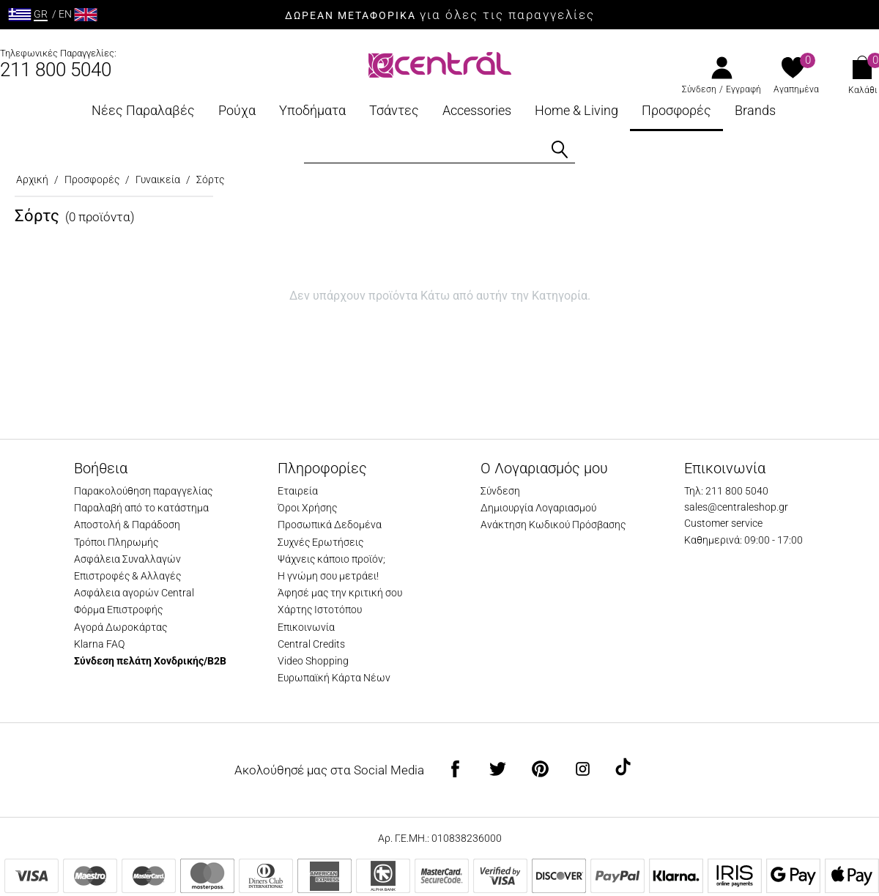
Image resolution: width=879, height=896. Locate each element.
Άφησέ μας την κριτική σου (340, 593)
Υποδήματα (312, 110)
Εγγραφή (743, 89)
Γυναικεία (158, 179)
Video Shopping (313, 661)
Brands (755, 110)
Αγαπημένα (796, 89)
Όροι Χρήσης (307, 508)
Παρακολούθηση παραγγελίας (143, 491)
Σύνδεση (699, 89)
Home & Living (576, 110)
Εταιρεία (298, 491)
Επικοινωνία (306, 627)
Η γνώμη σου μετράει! (328, 576)
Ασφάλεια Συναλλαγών (127, 559)
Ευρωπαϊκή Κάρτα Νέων (334, 678)
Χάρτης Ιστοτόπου (320, 609)
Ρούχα (237, 110)
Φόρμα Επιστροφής (118, 609)
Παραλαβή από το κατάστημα (141, 508)
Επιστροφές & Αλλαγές (127, 576)
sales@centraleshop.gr (736, 507)
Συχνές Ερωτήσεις (320, 542)
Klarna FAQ (99, 644)
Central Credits (311, 644)
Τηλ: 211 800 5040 (726, 491)
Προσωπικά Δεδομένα (330, 524)
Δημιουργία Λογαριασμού (538, 508)
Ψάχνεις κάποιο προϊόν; (331, 559)
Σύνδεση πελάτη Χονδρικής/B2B (150, 661)
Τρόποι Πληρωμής (116, 542)
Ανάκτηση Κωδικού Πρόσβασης (553, 524)
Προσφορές (676, 110)
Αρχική (32, 179)
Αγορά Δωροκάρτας (120, 627)
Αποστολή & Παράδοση (127, 524)
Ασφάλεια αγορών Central (134, 593)
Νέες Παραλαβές (143, 110)
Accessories (476, 110)
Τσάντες (394, 110)
